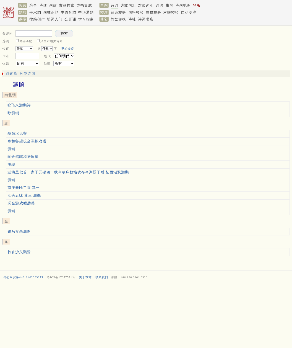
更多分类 (67, 48)
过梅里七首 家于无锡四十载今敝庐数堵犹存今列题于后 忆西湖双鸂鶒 (68, 172)
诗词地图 (183, 5)
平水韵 (35, 12)
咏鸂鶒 (13, 113)
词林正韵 (51, 12)
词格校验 (136, 12)
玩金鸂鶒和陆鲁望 (23, 157)
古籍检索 (66, 5)
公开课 (70, 19)
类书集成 (84, 5)
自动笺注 (188, 12)
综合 (33, 5)
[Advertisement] (210, 47)
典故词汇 (128, 5)
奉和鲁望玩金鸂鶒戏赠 (27, 141)
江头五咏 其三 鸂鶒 (24, 195)
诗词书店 (146, 19)
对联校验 (171, 12)
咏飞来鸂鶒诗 (19, 105)
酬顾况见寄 (17, 133)
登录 (197, 5)
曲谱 (169, 5)
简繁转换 (118, 19)
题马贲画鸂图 (19, 231)
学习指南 (86, 19)
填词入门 (55, 19)
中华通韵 (86, 12)
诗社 (132, 19)
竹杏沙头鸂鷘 (19, 252)
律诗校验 (118, 12)
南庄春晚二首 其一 (24, 188)
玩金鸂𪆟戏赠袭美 (21, 203)
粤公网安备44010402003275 (23, 277)
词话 (53, 5)
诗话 (43, 5)
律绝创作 (37, 19)
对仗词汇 (146, 5)
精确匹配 (25, 41)
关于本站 (85, 277)
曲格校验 (153, 12)
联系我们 (101, 277)
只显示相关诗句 (51, 41)
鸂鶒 (11, 149)
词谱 (159, 5)
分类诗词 (27, 73)
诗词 (114, 5)
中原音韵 (68, 12)
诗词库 (12, 73)
